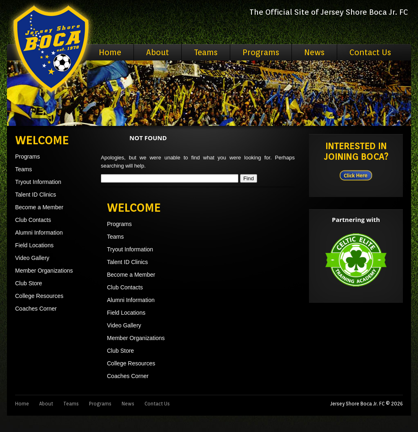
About (157, 52)
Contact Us (370, 52)
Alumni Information (39, 232)
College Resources (39, 296)
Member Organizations (44, 270)
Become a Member (39, 207)
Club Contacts (33, 220)
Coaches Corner (36, 308)
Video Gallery (32, 258)
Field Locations (34, 245)
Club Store (28, 283)
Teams (206, 52)
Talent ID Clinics (35, 194)
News (314, 52)
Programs (260, 52)
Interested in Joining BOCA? (356, 151)
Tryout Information (38, 182)
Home (110, 52)
